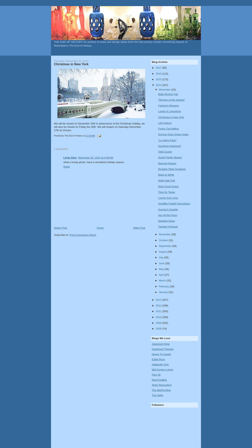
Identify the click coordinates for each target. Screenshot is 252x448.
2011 (159, 311)
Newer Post (60, 227)
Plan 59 (156, 374)
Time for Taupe (166, 192)
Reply (66, 166)
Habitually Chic (160, 364)
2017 (159, 67)
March (163, 280)
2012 (159, 305)
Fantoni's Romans (168, 105)
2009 (159, 322)
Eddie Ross (158, 359)
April (162, 274)
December (165, 89)
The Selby (157, 395)
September (165, 246)
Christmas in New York (171, 117)
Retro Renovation (162, 385)
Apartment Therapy (163, 349)
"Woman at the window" (171, 99)
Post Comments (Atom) (83, 234)
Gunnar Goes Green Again (173, 134)
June (162, 263)
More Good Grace (168, 186)
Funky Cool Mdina (168, 128)
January (164, 292)
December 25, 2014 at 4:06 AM (95, 157)
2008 (159, 328)
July (161, 257)
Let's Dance (164, 122)
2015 (159, 79)
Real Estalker (159, 379)
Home (100, 227)
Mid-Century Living (162, 369)
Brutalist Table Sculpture (172, 169)
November (165, 234)
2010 (159, 317)
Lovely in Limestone (169, 111)
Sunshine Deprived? (169, 146)
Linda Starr (70, 157)
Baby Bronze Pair (168, 94)
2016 (159, 73)
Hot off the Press (167, 215)
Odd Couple (165, 151)
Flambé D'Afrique (168, 226)
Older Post (139, 227)
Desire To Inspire (161, 354)
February (164, 286)
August (163, 251)
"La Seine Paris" (167, 140)
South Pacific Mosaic (170, 157)
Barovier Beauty (167, 163)
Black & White (166, 174)
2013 (159, 299)
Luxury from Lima (168, 197)
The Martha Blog (161, 390)
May (161, 269)
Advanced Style (161, 344)
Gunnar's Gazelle (168, 209)
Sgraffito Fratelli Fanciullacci (174, 203)
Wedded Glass (166, 220)
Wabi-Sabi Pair (166, 180)
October (164, 240)
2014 (159, 85)
